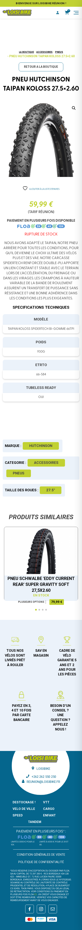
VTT (46, 802)
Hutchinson (40, 446)
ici (35, 894)
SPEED (18, 815)
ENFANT (49, 815)
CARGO (48, 809)
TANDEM (34, 822)
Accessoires (44, 52)
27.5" (50, 490)
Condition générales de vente (41, 855)
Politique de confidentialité (41, 862)
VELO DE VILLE (24, 809)
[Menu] (76, 12)
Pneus (59, 52)
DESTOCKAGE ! (24, 802)
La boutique (26, 52)
